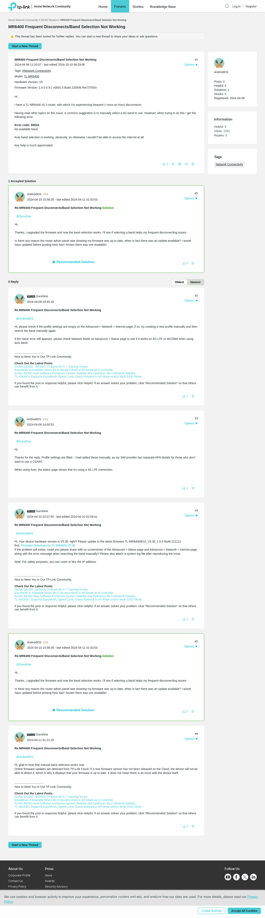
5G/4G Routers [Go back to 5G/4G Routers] (49, 20)
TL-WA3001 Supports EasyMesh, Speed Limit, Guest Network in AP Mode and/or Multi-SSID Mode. (78, 376)
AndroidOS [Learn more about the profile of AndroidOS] (34, 194)
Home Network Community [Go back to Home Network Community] (23, 20)
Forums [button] (120, 6)
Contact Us (15, 881)
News (48, 875)
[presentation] (20, 197)
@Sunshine (23, 216)
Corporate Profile (19, 875)
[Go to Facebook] (236, 877)
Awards (49, 881)
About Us (15, 868)
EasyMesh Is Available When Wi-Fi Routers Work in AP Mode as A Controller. (64, 370)
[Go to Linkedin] (253, 877)
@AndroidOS (24, 318)
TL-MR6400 (31, 76)
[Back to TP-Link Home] (19, 6)
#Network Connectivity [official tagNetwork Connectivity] (36, 70)
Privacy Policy (17, 886)
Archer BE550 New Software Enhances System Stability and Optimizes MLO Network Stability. (75, 373)
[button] (103, 6)
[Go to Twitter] (245, 877)
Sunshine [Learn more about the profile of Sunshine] (42, 296)
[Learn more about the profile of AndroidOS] (21, 196)
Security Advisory (56, 886)
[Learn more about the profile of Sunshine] (20, 298)
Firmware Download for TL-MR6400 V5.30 (48, 545)
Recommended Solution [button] (73, 262)
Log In (236, 6)
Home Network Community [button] (52, 6)
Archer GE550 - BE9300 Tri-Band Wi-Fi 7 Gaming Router (51, 366)
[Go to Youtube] (228, 877)
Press (49, 868)
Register (251, 6)
